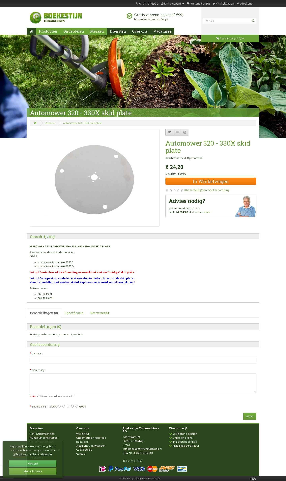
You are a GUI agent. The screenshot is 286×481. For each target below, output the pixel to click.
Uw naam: (37, 353)
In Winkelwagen (211, 181)
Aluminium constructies (44, 437)
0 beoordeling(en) (195, 190)
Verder (250, 416)
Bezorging (82, 441)
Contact (80, 453)
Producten (48, 31)
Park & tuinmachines (42, 434)
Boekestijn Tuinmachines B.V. (141, 429)
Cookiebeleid (84, 449)
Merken (97, 31)
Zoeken (50, 123)
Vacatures (162, 31)
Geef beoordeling (218, 190)
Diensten (118, 31)
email (207, 212)
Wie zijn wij (82, 434)
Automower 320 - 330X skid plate (82, 123)
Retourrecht (99, 313)
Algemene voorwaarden (90, 445)
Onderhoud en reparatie (91, 437)
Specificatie (74, 313)
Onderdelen (73, 31)
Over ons (140, 31)
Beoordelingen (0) (44, 313)
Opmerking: (38, 370)
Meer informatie (33, 471)
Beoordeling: (39, 406)
